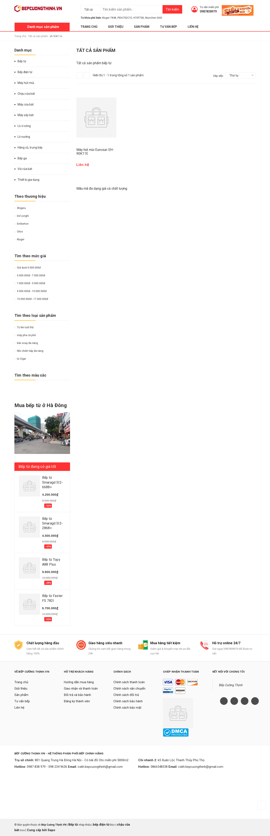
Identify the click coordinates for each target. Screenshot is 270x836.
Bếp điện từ (25, 72)
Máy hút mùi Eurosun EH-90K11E (95, 152)
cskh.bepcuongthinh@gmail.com (100, 767)
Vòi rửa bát (25, 169)
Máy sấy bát (26, 115)
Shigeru (20, 208)
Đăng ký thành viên (77, 701)
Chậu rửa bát (26, 93)
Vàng (16, 389)
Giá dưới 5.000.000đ (27, 267)
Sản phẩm (141, 26)
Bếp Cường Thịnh (231, 685)
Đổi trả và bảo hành (77, 695)
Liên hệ (193, 26)
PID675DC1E (124, 17)
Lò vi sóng (24, 126)
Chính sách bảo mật (127, 707)
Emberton (21, 223)
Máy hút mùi (26, 83)
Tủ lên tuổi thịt (24, 327)
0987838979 (208, 11)
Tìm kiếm (172, 9)
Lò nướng (24, 136)
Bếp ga (22, 158)
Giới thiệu (115, 26)
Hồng (41, 389)
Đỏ (21, 389)
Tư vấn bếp (168, 26)
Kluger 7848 (109, 17)
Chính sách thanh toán (129, 682)
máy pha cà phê (25, 335)
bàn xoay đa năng (26, 343)
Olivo (18, 231)
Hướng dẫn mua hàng (79, 682)
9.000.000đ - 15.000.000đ (30, 291)
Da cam (36, 389)
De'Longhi (21, 215)
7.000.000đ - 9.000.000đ (29, 283)
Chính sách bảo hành (128, 701)
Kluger (19, 239)
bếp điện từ (101, 824)
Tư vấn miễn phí (209, 7)
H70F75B (138, 17)
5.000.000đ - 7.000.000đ (29, 275)
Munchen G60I (153, 17)
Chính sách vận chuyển (129, 688)
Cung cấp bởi (37, 830)
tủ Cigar (20, 358)
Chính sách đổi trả (126, 695)
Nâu (31, 389)
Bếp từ (22, 61)
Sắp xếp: (218, 75)
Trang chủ (88, 26)
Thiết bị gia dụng (28, 179)
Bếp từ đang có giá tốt (37, 466)
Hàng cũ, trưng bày (30, 147)
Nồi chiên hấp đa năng (28, 350)
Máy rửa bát (26, 104)
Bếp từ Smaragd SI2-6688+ (52, 482)
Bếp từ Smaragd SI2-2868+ (52, 523)
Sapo (51, 830)
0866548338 (159, 767)
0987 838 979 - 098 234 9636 (47, 767)
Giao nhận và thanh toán (81, 688)
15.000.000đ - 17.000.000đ (31, 299)
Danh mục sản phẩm (43, 27)
